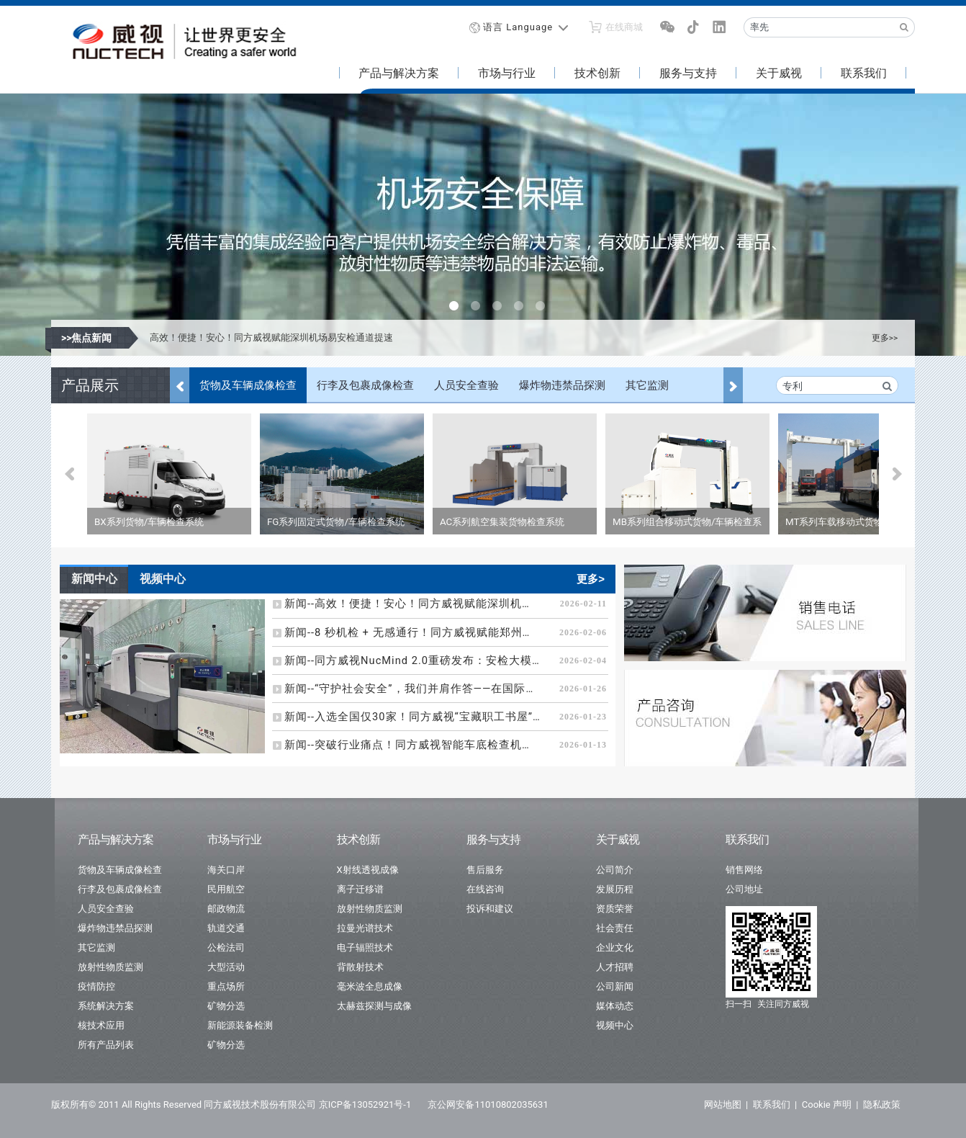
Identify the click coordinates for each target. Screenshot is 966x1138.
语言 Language (518, 27)
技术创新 (597, 73)
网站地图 (722, 1104)
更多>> (885, 338)
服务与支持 (688, 73)
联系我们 (864, 73)
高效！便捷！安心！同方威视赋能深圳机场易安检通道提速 (271, 337)
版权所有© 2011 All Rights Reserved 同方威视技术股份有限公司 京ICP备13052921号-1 (231, 1104)
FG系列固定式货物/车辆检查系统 (336, 521)
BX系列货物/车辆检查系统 (149, 521)
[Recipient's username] (819, 27)
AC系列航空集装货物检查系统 (502, 521)
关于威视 (779, 73)
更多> (591, 579)
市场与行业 (507, 73)
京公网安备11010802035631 (488, 1104)
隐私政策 (881, 1104)
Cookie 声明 (827, 1104)
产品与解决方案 (398, 73)
